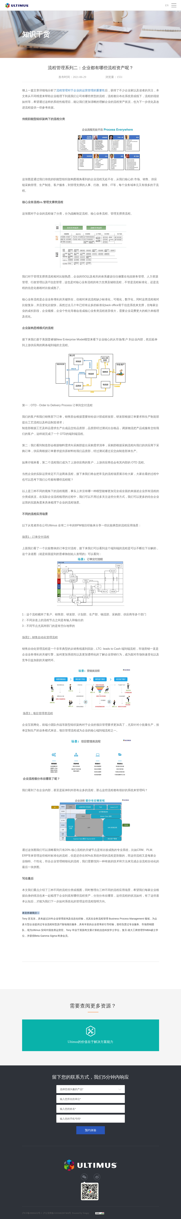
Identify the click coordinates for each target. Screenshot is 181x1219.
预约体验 (90, 1130)
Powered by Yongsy (80, 1213)
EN (167, 5)
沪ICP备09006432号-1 (32, 1213)
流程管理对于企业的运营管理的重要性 (80, 90)
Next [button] (160, 1035)
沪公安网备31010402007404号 (57, 1213)
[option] (90, 1035)
